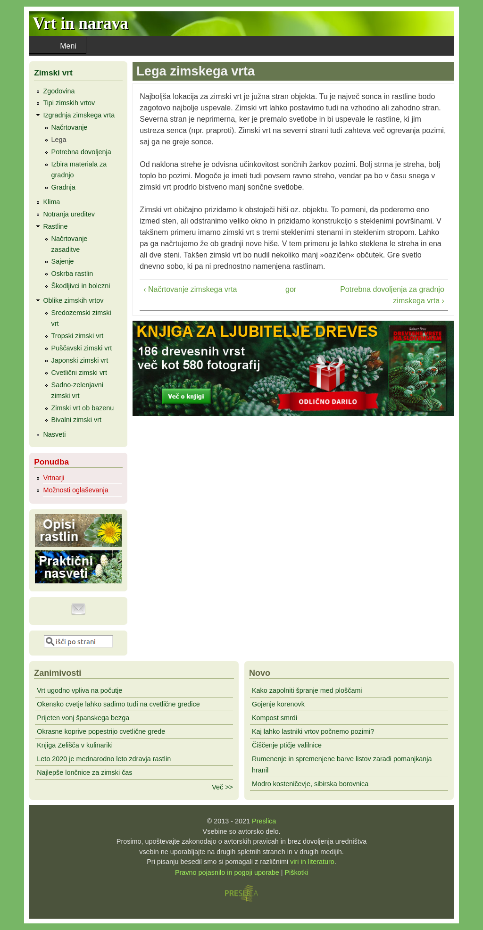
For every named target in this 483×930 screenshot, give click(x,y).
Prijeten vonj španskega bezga (83, 718)
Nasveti (54, 434)
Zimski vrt (53, 72)
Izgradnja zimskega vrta (79, 115)
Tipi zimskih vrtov (69, 103)
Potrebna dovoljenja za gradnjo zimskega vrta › (392, 295)
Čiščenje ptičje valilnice (287, 745)
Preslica (264, 821)
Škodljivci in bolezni (80, 286)
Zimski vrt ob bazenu (82, 408)
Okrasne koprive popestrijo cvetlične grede (101, 731)
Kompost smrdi (274, 718)
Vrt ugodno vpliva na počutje (79, 690)
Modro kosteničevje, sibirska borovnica (310, 784)
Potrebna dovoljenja (81, 152)
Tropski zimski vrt (77, 336)
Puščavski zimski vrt (81, 348)
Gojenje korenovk (278, 704)
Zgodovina (59, 91)
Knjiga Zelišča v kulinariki (75, 745)
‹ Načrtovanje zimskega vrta (190, 289)
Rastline (55, 226)
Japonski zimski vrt (79, 360)
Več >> (222, 787)
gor (290, 289)
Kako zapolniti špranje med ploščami (307, 690)
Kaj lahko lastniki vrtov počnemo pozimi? (313, 731)
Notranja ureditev (69, 214)
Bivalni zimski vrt (76, 419)
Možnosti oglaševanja (75, 490)
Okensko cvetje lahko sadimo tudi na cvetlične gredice (118, 704)
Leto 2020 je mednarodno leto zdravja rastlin (104, 759)
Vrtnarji (53, 478)
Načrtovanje (69, 127)
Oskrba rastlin (72, 273)
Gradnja (63, 187)
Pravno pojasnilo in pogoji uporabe (227, 872)
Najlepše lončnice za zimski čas (84, 772)
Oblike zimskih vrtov (73, 300)
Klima (51, 202)
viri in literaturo (312, 861)
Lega (59, 139)
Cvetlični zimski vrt (79, 372)
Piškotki (296, 872)
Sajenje (62, 261)
